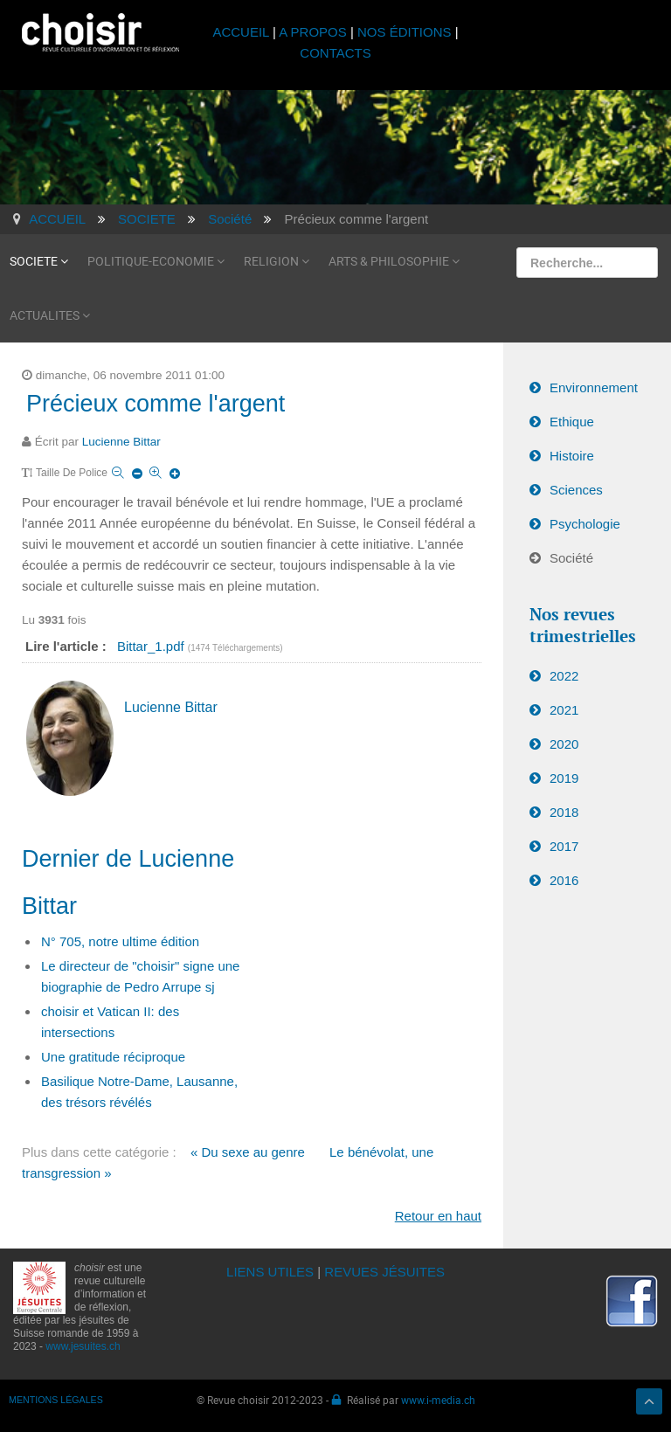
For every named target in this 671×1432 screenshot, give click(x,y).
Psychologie (585, 523)
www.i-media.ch (438, 1400)
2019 (564, 778)
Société (571, 557)
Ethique (572, 421)
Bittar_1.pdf (152, 646)
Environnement (594, 387)
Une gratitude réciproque (113, 1056)
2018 (564, 812)
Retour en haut (438, 1215)
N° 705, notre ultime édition (120, 941)
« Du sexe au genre (247, 1152)
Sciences (576, 489)
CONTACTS (335, 52)
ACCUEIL (242, 31)
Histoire (572, 455)
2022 (564, 675)
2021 (564, 709)
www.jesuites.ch (82, 1346)
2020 (564, 744)
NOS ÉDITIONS (404, 31)
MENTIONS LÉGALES (56, 1399)
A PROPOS (313, 31)
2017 (564, 846)
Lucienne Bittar (121, 441)
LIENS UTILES (270, 1271)
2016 (564, 880)
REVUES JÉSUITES (384, 1271)
